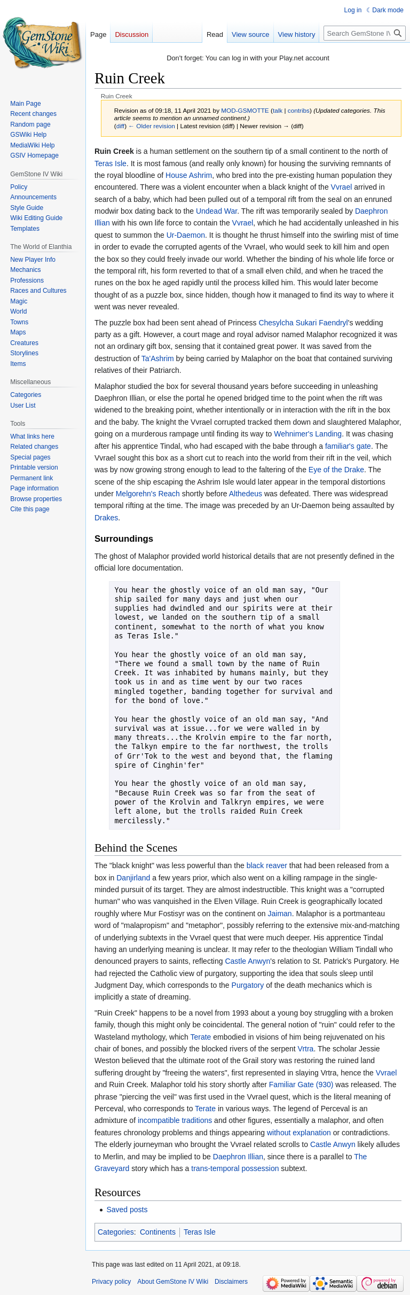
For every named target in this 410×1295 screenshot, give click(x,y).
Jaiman (280, 913)
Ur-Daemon (186, 235)
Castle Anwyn (247, 961)
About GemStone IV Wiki (172, 1281)
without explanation (299, 1132)
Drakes (106, 517)
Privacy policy (111, 1281)
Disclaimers (231, 1281)
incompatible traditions (175, 1120)
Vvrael (341, 187)
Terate (201, 1037)
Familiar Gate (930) (301, 1084)
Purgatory (248, 985)
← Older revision (151, 125)
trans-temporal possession (235, 1168)
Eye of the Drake (336, 469)
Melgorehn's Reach (148, 493)
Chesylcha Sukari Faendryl (303, 322)
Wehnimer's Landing (308, 434)
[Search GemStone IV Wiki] (365, 33)
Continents (158, 1232)
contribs (299, 110)
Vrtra (306, 1048)
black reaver (267, 865)
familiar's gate (348, 446)
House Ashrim (188, 175)
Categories (116, 1232)
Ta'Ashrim (157, 358)
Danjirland (133, 877)
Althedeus (245, 493)
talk (277, 110)
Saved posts (126, 1209)
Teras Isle (110, 163)
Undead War (216, 211)
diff (120, 125)
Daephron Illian (238, 1156)
